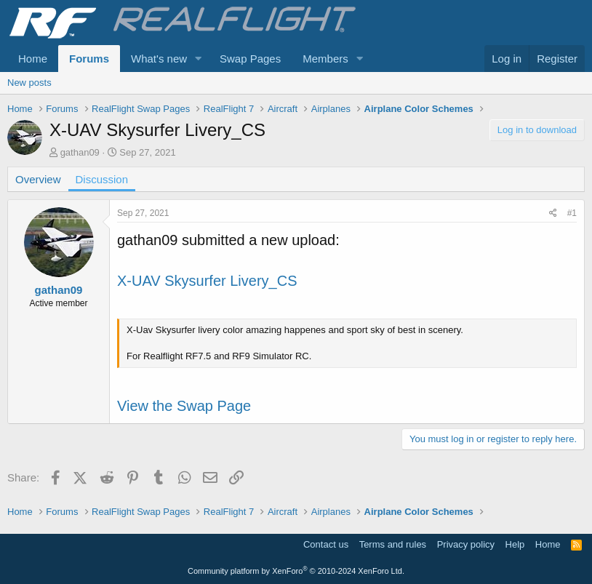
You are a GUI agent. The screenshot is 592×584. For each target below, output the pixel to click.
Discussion (102, 179)
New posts (29, 82)
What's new (159, 58)
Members (325, 58)
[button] (198, 58)
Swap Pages (250, 58)
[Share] (553, 213)
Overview (38, 179)
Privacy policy (466, 544)
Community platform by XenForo (296, 571)
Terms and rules (392, 544)
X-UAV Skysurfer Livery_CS (207, 281)
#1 (572, 213)
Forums (89, 58)
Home (32, 58)
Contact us (325, 544)
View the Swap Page (184, 406)
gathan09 (80, 152)
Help (515, 544)
